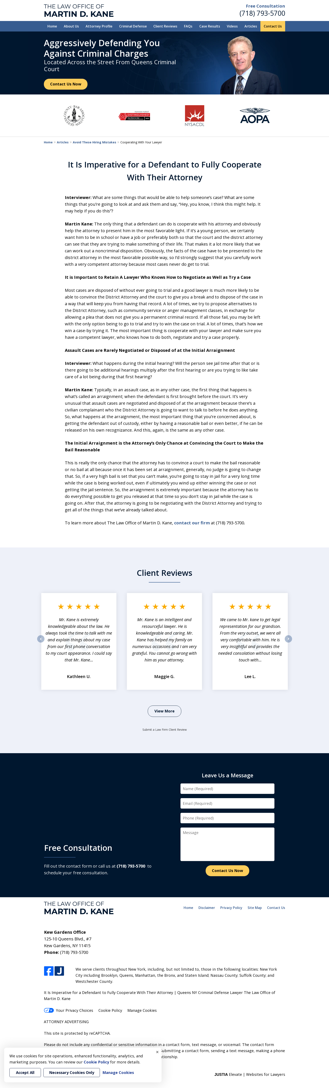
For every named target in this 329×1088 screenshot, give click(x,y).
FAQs (188, 26)
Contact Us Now (65, 83)
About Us (71, 26)
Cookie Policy (110, 1010)
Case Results (209, 26)
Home (52, 26)
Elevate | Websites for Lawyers (249, 1074)
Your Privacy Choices (68, 1010)
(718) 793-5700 (262, 13)
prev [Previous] (40, 642)
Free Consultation (265, 6)
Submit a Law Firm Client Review (164, 730)
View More (164, 711)
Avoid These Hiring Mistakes (94, 142)
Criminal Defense (133, 26)
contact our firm (192, 523)
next (288, 642)
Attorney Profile (99, 26)
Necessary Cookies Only (71, 1072)
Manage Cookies (142, 1010)
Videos (232, 26)
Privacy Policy (231, 907)
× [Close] (157, 1051)
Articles (250, 26)
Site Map (255, 907)
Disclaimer (206, 907)
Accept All (25, 1072)
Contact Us (273, 26)
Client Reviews (165, 26)
